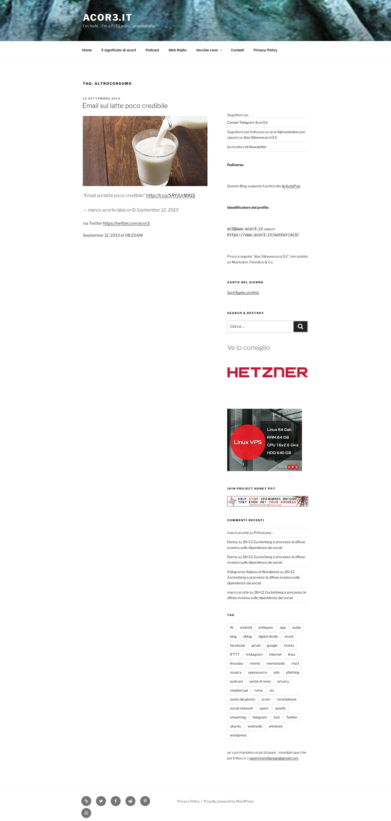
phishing (292, 672)
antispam (265, 627)
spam (264, 708)
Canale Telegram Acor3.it (247, 122)
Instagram (254, 654)
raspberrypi (239, 690)
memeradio (276, 663)
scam (266, 699)
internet (275, 654)
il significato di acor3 (118, 50)
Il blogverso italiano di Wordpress (253, 572)
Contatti (237, 50)
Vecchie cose (209, 50)
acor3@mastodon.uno (287, 132)
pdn (277, 672)
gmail (256, 645)
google (272, 645)
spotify (280, 708)
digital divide (268, 636)
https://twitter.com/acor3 (126, 223)
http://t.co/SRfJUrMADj (170, 195)
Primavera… (264, 532)
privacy (283, 681)
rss (271, 690)
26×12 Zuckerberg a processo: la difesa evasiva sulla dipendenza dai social (263, 577)
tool (277, 717)
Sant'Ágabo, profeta (243, 292)
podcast (236, 681)
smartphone (286, 699)
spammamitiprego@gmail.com (273, 758)
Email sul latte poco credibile (125, 105)
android (246, 627)
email (289, 636)
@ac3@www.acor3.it (260, 137)
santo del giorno (242, 699)
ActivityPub (291, 186)
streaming (238, 717)
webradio (255, 726)
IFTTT (235, 654)
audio (296, 627)
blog (233, 636)
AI (231, 627)
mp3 (295, 663)
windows (276, 726)
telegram (260, 717)
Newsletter (258, 147)
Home (87, 50)
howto (289, 645)
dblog (247, 636)
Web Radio (178, 50)
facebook (237, 645)
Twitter (291, 717)
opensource (257, 672)
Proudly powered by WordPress (229, 801)
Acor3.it (108, 17)
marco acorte (238, 532)
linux (291, 654)
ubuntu (235, 726)
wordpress (238, 735)
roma (258, 690)
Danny (232, 542)
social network (241, 708)
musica (236, 672)
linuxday (236, 663)
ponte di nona (260, 681)
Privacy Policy (265, 50)
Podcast (152, 50)
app (283, 627)
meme (255, 663)
